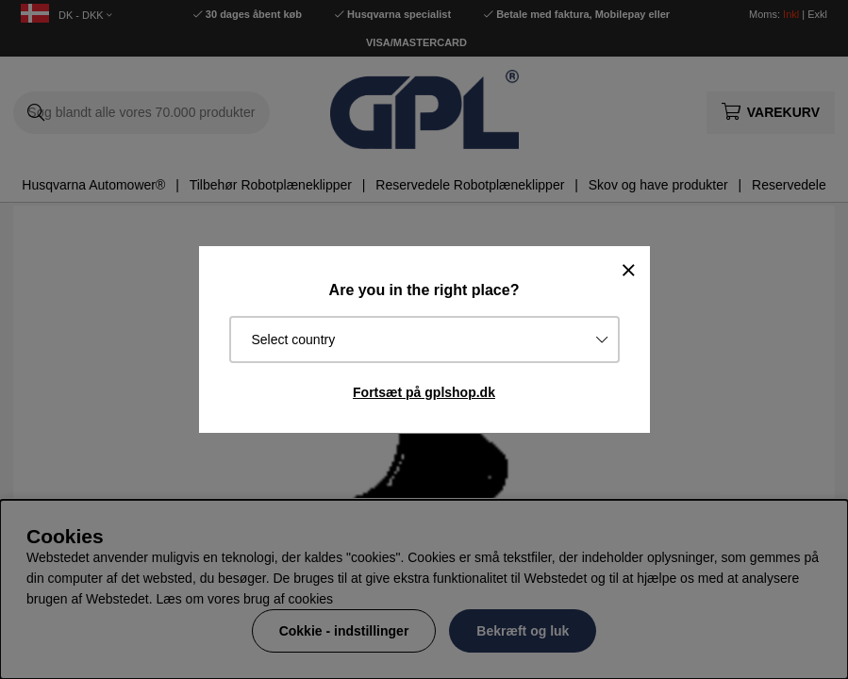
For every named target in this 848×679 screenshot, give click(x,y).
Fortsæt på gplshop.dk (424, 392)
